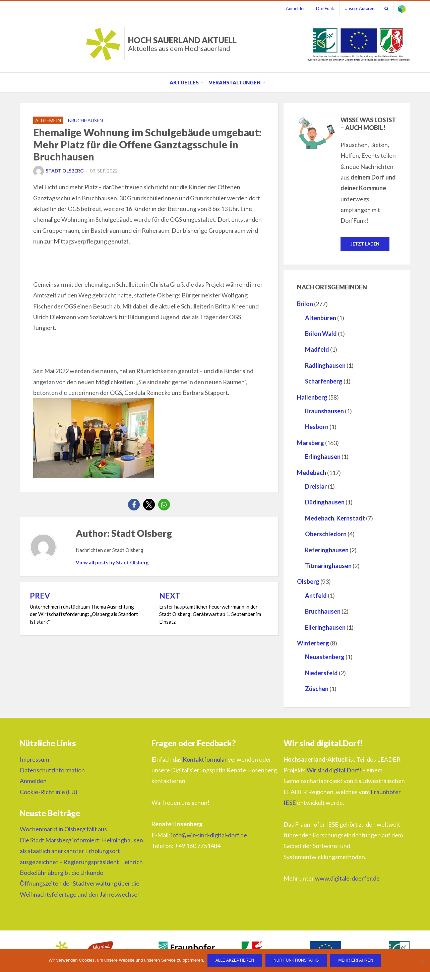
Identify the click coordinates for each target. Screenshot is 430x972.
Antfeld (316, 595)
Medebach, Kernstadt (335, 518)
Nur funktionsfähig (296, 960)
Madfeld (317, 349)
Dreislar (316, 486)
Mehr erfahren (356, 960)
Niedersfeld (321, 673)
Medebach (311, 472)
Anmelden (293, 8)
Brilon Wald (321, 333)
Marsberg (310, 442)
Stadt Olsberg (58, 170)
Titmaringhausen (328, 565)
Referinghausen (327, 550)
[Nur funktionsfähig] (421, 960)
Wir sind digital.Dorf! (334, 770)
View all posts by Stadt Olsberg (112, 562)
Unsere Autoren (358, 8)
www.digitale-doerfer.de (347, 878)
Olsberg (308, 581)
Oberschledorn (326, 534)
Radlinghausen (325, 365)
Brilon (305, 304)
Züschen (316, 688)
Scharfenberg (324, 381)
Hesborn (316, 427)
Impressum (34, 759)
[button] (134, 504)
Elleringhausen (325, 627)
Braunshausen (324, 411)
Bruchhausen (85, 120)
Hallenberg (312, 397)
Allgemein (48, 120)
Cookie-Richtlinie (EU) (48, 791)
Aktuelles (184, 82)
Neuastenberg (325, 657)
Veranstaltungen (234, 82)
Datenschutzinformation (52, 770)
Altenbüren (320, 318)
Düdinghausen (325, 502)
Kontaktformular (205, 759)
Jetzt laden (365, 244)
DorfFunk (323, 8)
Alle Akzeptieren (235, 960)
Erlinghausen (323, 457)
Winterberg (313, 643)
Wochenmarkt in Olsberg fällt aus (63, 829)
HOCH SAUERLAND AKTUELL (182, 43)
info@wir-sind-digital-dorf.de (209, 835)
